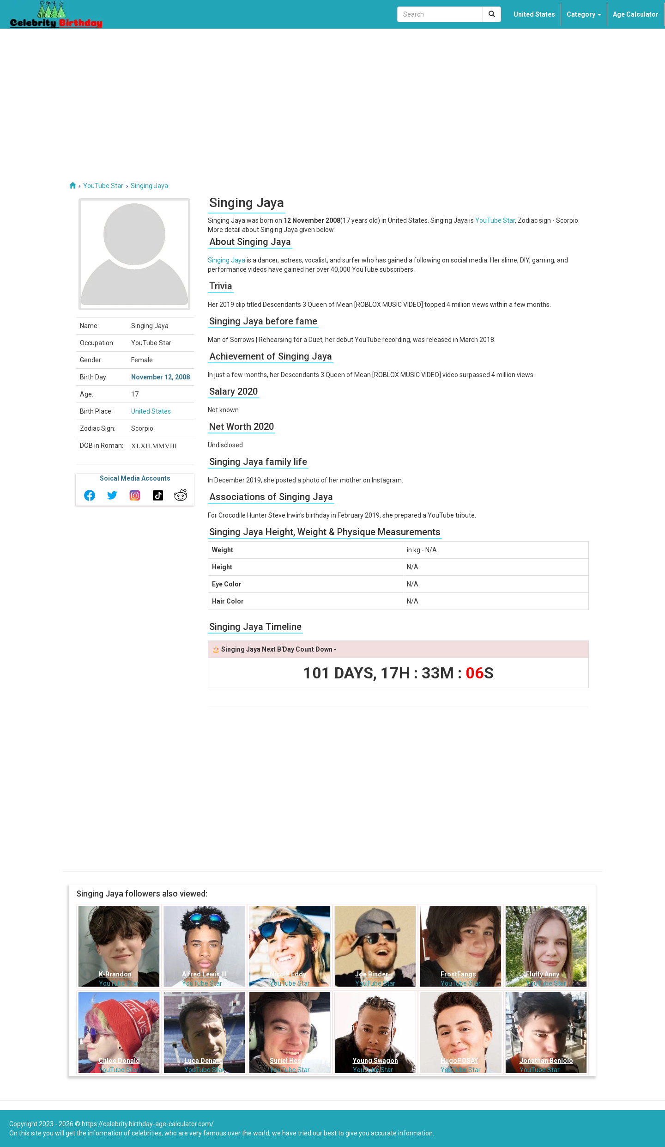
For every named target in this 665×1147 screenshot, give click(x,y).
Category (584, 14)
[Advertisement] (332, 98)
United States (534, 14)
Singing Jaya (226, 260)
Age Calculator (636, 14)
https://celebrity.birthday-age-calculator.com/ (148, 1124)
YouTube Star (495, 220)
